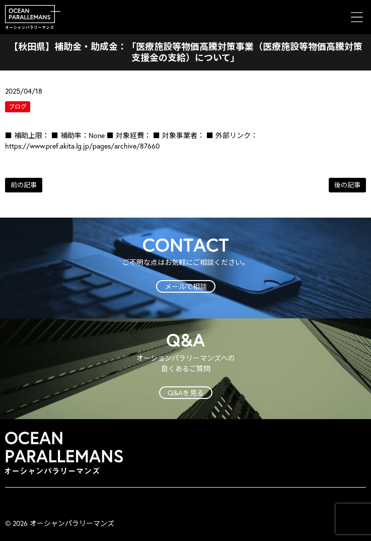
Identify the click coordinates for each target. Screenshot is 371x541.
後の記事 (347, 185)
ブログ (18, 106)
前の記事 (24, 185)
